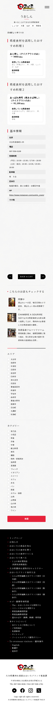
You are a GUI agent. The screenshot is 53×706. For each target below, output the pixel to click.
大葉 (22, 26)
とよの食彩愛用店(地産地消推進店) (20, 563)
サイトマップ (17, 634)
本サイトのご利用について (23, 625)
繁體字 (15, 648)
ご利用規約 (17, 628)
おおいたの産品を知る (19, 545)
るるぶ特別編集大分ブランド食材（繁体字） (28, 590)
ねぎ (28, 26)
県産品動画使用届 (20, 611)
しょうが (15, 26)
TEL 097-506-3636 (18, 684)
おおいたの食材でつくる (20, 553)
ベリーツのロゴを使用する (23, 608)
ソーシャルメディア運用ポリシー (26, 637)
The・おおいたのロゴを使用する (26, 605)
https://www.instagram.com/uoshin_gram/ (26, 195)
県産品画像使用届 (20, 614)
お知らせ (12, 542)
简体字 (15, 651)
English (16, 645)
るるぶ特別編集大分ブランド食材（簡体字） (28, 596)
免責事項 (16, 631)
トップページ (14, 538)
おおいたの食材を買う (19, 549)
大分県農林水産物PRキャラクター (25, 568)
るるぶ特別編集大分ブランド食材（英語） (28, 583)
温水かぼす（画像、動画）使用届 (26, 617)
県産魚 (38, 26)
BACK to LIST (26, 276)
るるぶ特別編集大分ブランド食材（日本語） (28, 577)
